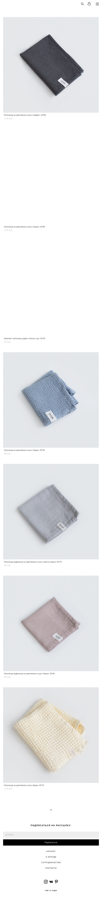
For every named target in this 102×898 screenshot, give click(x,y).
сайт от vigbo (51, 890)
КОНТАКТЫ (51, 868)
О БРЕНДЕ (51, 857)
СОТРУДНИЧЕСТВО (51, 862)
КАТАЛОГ (51, 851)
